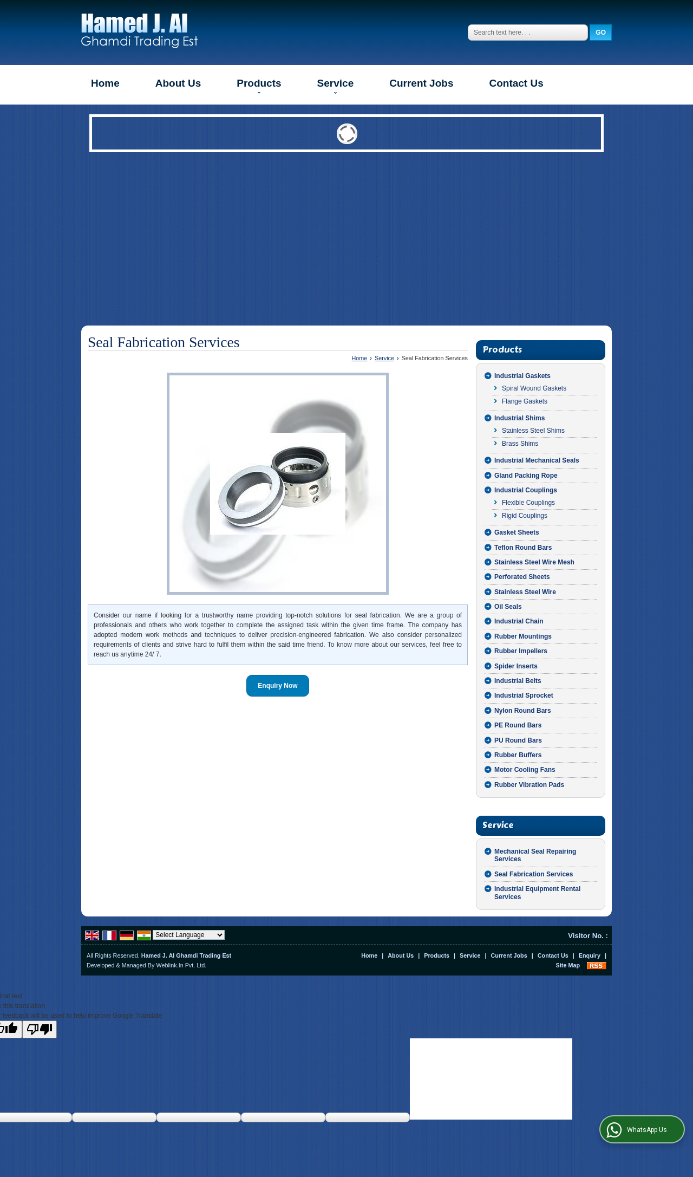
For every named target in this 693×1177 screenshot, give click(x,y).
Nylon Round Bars (522, 710)
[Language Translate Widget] (189, 935)
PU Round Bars (518, 740)
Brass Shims (520, 443)
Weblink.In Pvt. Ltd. (181, 965)
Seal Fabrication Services (533, 874)
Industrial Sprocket (523, 695)
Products (259, 85)
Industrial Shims (519, 418)
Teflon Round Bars (523, 547)
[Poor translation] (39, 1029)
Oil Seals (508, 606)
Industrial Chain (519, 621)
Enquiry (589, 955)
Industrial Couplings (525, 490)
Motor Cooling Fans (524, 769)
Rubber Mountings (523, 636)
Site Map (568, 965)
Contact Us (516, 83)
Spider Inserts (516, 666)
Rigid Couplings (524, 515)
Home (105, 83)
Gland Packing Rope (526, 475)
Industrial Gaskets (522, 376)
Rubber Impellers (520, 651)
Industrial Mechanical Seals (536, 460)
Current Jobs (421, 83)
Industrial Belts (517, 681)
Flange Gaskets (524, 401)
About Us (178, 83)
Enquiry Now (277, 686)
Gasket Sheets (516, 532)
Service (335, 85)
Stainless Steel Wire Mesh (534, 562)
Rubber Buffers (517, 755)
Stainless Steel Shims (533, 430)
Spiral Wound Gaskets (534, 388)
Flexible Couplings (528, 502)
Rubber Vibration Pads (529, 785)
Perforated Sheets (522, 577)
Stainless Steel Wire (525, 592)
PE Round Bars (517, 725)
